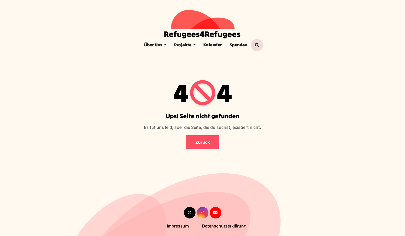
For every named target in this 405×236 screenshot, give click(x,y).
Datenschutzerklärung (224, 226)
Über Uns (155, 44)
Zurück (202, 142)
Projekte (185, 44)
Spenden (238, 44)
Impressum (178, 226)
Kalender (212, 44)
